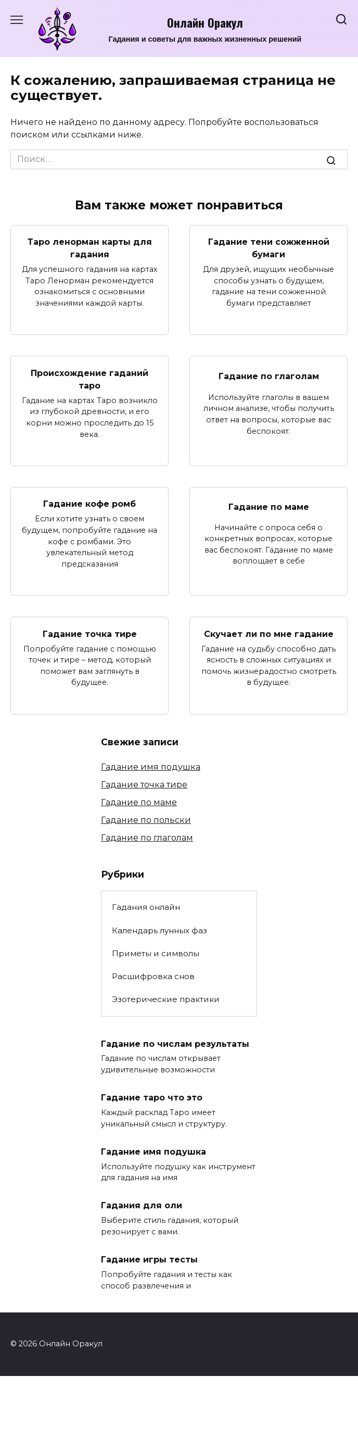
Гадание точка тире (90, 634)
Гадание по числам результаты (175, 1043)
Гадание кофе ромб (89, 504)
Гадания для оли (141, 1205)
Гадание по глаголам (269, 376)
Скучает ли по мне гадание (269, 634)
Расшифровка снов (153, 976)
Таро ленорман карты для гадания (90, 248)
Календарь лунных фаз (159, 930)
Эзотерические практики (166, 999)
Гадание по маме (268, 506)
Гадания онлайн (146, 907)
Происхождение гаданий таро (89, 379)
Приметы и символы (155, 953)
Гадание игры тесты (149, 1260)
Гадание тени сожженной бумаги (268, 248)
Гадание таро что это (151, 1098)
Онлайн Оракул (205, 22)
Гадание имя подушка (150, 767)
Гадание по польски (146, 820)
